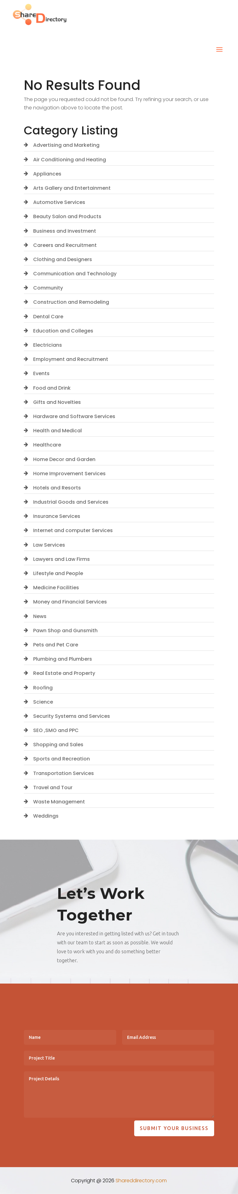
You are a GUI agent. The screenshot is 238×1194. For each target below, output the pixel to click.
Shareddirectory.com (141, 1180)
